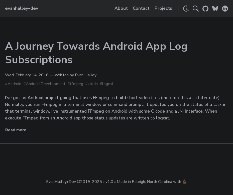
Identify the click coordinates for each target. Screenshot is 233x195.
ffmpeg (76, 84)
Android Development (45, 84)
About (121, 8)
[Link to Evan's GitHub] (205, 9)
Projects (163, 8)
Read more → (18, 130)
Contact (141, 8)
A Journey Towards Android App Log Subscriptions (96, 53)
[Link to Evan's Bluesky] (215, 9)
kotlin (93, 84)
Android (14, 84)
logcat (107, 84)
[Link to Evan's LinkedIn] (225, 9)
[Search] (196, 9)
